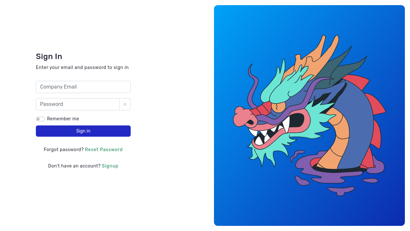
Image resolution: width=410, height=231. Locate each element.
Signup (110, 166)
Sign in (83, 131)
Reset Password (104, 149)
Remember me (63, 119)
